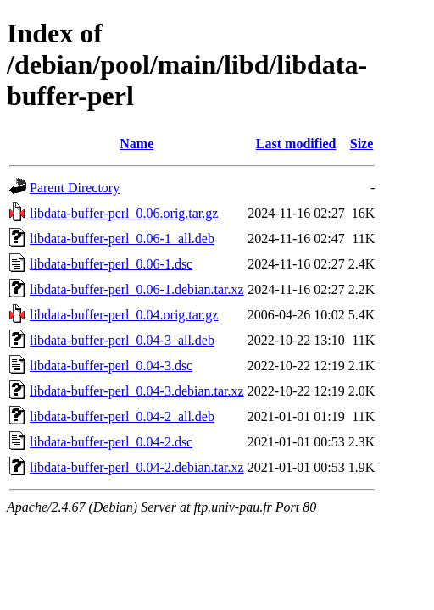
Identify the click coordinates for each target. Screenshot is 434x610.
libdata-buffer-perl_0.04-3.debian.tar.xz (137, 391)
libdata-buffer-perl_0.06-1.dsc (111, 264)
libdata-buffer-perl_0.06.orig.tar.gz (124, 213)
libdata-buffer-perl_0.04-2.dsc (111, 442)
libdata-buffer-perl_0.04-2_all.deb (122, 416)
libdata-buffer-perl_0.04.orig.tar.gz (124, 315)
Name (136, 143)
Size (362, 143)
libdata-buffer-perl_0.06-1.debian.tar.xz (137, 289)
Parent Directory (75, 187)
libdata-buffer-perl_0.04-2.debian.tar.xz (137, 467)
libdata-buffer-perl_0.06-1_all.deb (122, 238)
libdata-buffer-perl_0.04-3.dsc (111, 365)
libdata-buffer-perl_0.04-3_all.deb (122, 340)
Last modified (296, 143)
